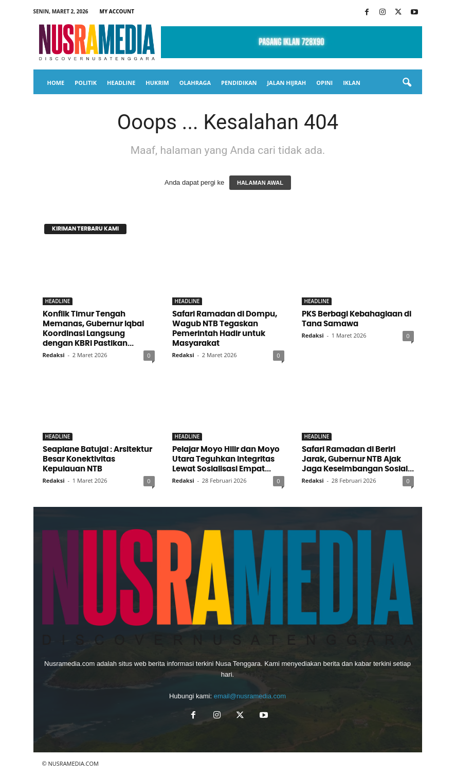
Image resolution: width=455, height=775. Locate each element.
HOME (56, 82)
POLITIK (86, 82)
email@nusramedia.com (250, 696)
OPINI (324, 82)
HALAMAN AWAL (260, 183)
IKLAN (351, 82)
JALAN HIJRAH (286, 82)
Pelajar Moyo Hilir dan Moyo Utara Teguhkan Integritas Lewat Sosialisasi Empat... (226, 459)
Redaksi (54, 355)
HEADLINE (121, 82)
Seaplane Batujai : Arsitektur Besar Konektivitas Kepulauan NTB (97, 459)
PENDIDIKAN (239, 82)
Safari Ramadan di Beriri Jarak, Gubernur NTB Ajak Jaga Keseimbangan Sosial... (358, 459)
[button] (406, 83)
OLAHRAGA (195, 82)
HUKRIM (157, 82)
